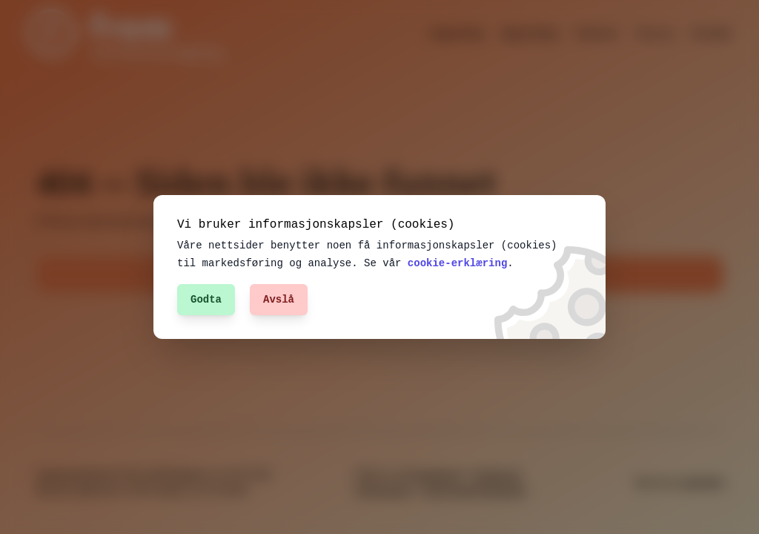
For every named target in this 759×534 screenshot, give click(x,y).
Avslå (278, 299)
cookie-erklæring (432, 263)
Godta (206, 299)
